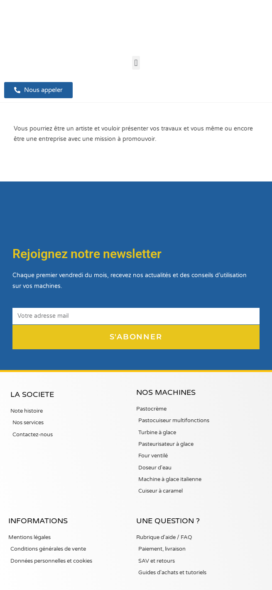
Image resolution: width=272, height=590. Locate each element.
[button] (136, 63)
